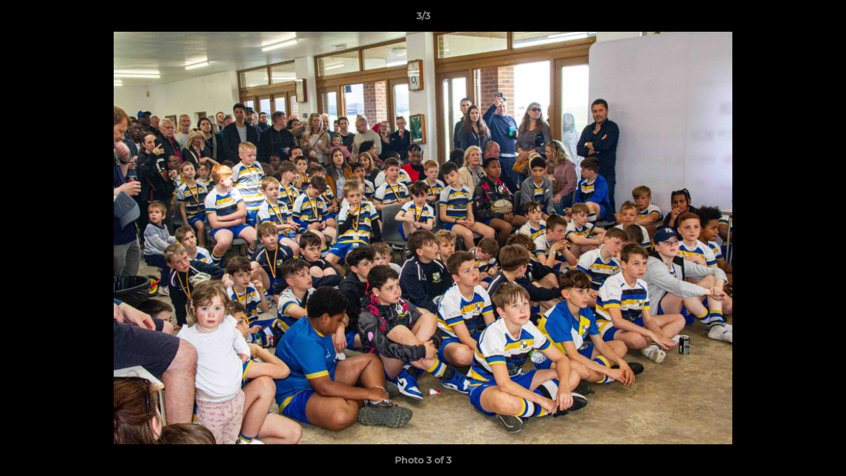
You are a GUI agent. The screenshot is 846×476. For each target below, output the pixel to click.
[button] (822, 19)
